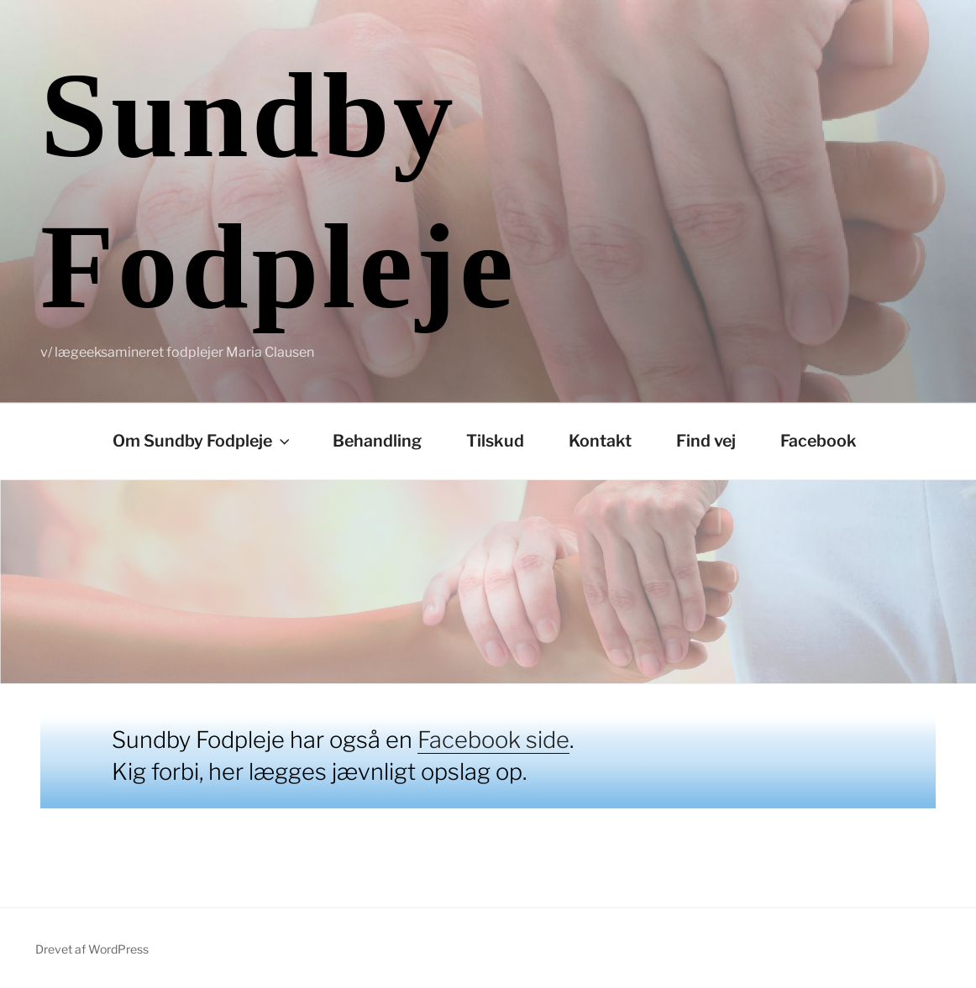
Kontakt (600, 441)
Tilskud (495, 441)
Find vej (706, 441)
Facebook (818, 441)
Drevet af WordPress (92, 949)
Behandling (377, 441)
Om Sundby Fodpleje (203, 441)
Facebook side (493, 740)
